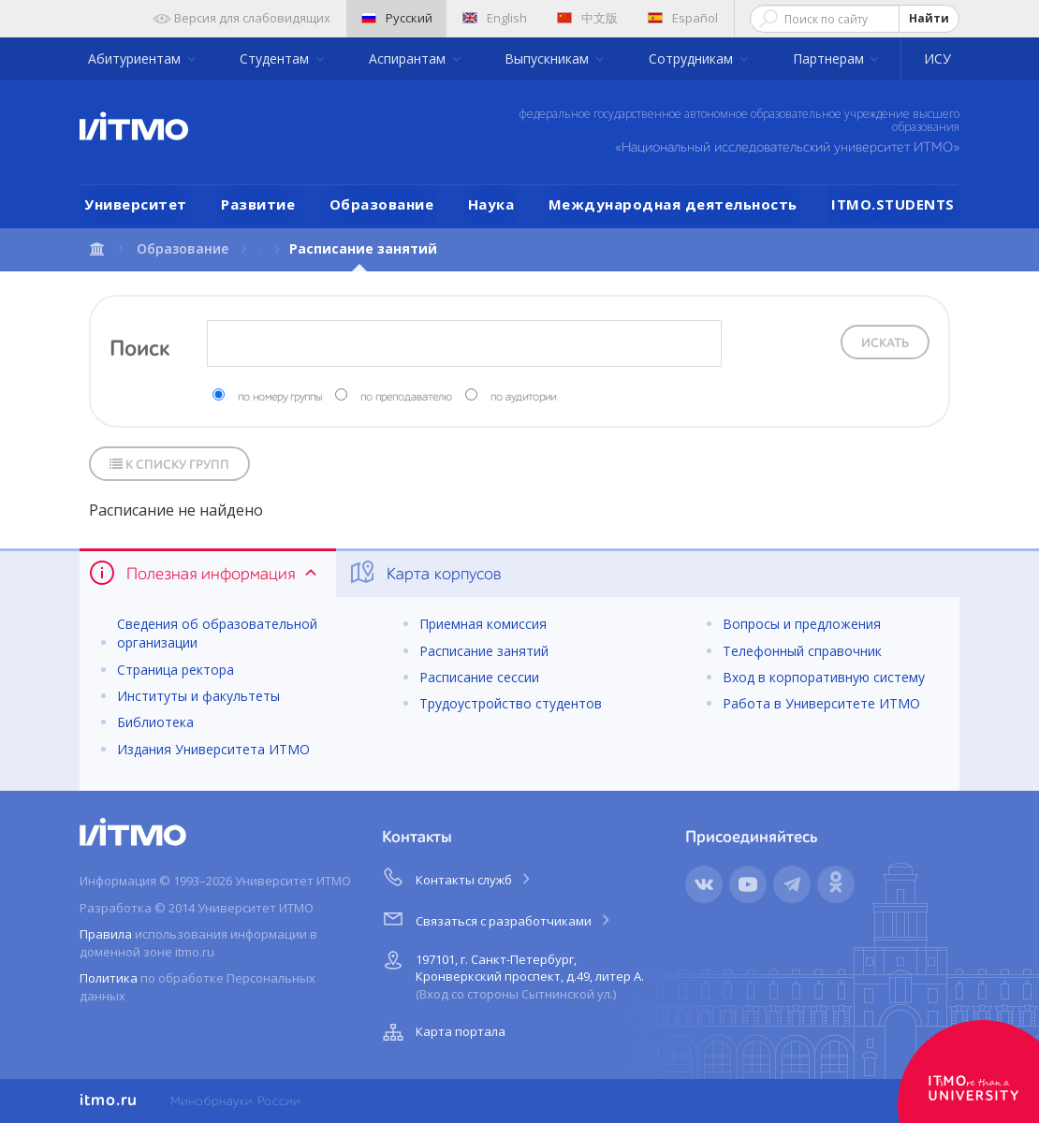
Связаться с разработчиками (497, 918)
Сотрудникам (693, 58)
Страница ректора (175, 669)
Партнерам (830, 58)
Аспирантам (409, 58)
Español (683, 17)
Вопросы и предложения (802, 624)
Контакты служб (457, 877)
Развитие (258, 204)
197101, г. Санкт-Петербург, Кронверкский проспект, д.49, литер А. (511, 973)
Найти (929, 18)
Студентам (276, 58)
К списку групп (169, 465)
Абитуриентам (136, 58)
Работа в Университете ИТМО (821, 703)
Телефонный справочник (802, 651)
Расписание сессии (479, 677)
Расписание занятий (484, 651)
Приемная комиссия (483, 624)
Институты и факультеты (198, 696)
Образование (381, 204)
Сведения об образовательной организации (217, 633)
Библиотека (155, 722)
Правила (106, 934)
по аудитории (523, 397)
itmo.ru (109, 1100)
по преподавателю (406, 397)
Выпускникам (549, 58)
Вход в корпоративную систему (824, 677)
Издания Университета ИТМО (213, 749)
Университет (135, 204)
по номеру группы (280, 397)
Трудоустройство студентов (510, 703)
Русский (396, 17)
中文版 (587, 17)
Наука (491, 204)
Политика (109, 978)
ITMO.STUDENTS (893, 204)
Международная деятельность (673, 204)
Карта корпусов (424, 573)
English (494, 17)
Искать (885, 343)
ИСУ (937, 58)
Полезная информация (204, 573)
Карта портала (441, 1032)
